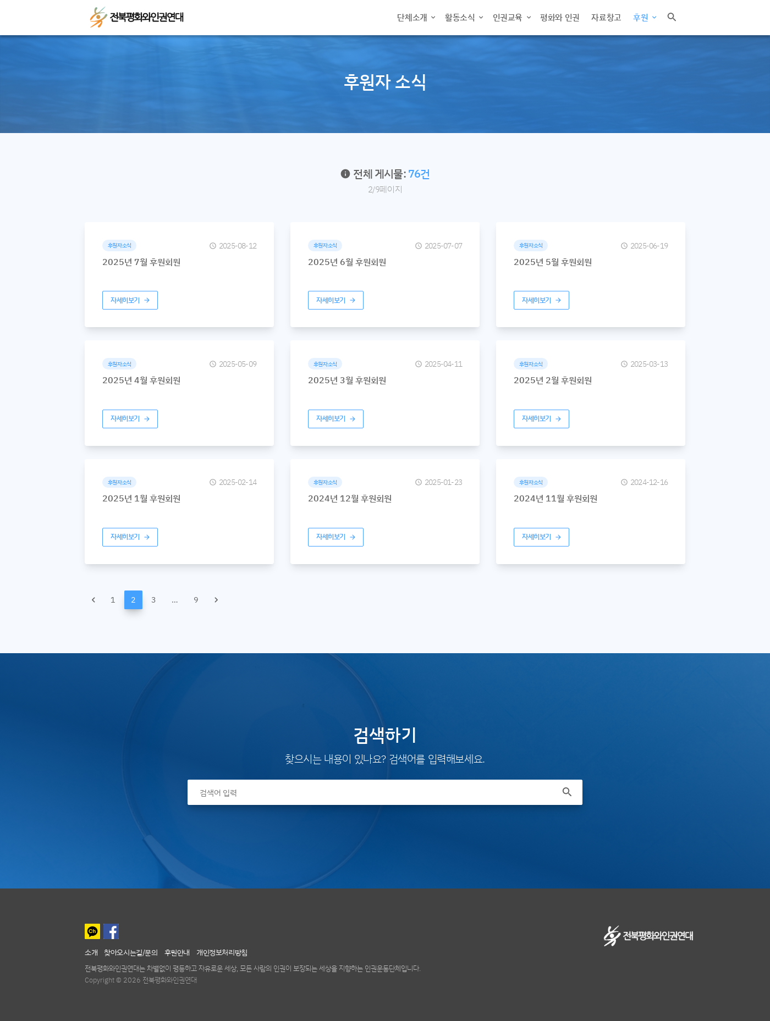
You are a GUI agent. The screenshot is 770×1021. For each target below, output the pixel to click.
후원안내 (177, 952)
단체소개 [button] (413, 17)
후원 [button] (641, 17)
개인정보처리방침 (222, 952)
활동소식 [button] (461, 17)
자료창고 (606, 17)
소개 (91, 952)
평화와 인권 (560, 17)
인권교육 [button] (509, 17)
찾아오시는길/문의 (130, 952)
